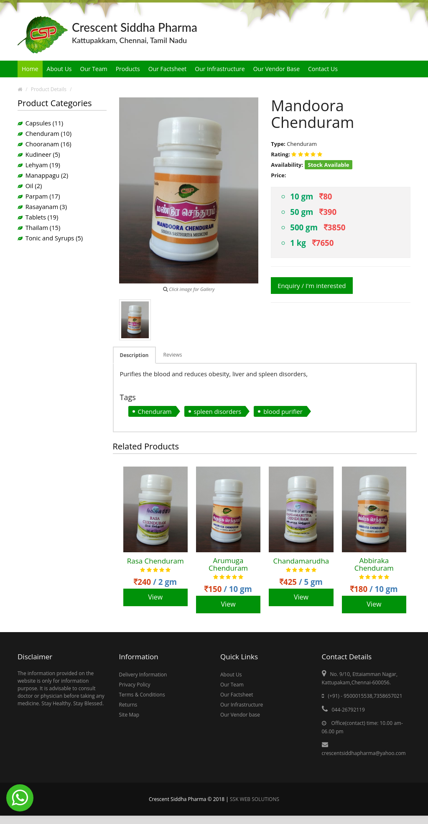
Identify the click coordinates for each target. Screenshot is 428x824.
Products (128, 69)
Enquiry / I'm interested (312, 285)
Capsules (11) (44, 123)
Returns (128, 704)
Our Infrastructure (220, 69)
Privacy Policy (134, 684)
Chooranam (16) (48, 144)
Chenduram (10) (48, 133)
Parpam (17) (42, 196)
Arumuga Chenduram (228, 565)
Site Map (129, 714)
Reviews (172, 354)
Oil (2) (33, 185)
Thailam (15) (43, 227)
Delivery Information (143, 674)
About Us (59, 69)
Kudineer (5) (42, 154)
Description (134, 355)
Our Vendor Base (276, 69)
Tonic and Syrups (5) (54, 238)
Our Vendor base (240, 714)
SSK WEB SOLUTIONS (254, 799)
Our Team (93, 69)
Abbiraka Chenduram (374, 565)
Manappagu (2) (46, 175)
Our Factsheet (167, 69)
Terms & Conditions (142, 694)
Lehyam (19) (42, 165)
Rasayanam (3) (46, 206)
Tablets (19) (42, 217)
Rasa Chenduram (155, 561)
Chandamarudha (301, 561)
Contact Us (323, 69)
